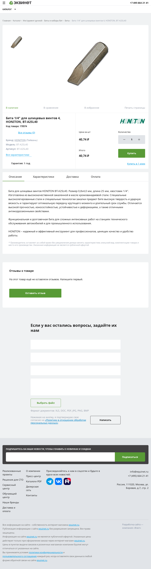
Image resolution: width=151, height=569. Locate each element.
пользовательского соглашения (20, 556)
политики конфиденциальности (46, 552)
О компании (33, 471)
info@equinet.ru (139, 471)
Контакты (31, 495)
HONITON (20, 140)
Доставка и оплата (9, 509)
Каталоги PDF (34, 481)
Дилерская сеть (32, 488)
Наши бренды (11, 502)
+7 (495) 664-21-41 (138, 475)
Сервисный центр (9, 486)
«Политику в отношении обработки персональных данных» (58, 421)
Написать (105, 420)
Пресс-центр (33, 476)
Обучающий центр (10, 495)
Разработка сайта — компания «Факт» (132, 526)
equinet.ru (74, 524)
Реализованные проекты (12, 472)
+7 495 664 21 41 (139, 2)
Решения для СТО (13, 479)
